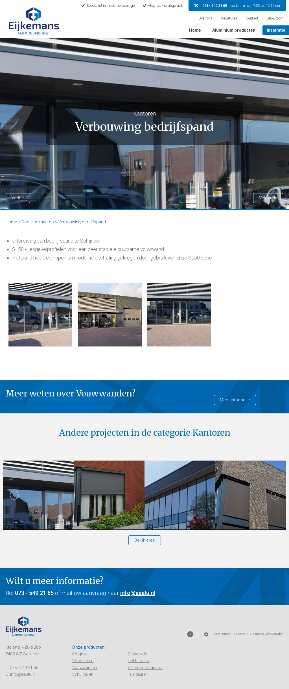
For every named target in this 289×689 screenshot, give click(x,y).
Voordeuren (82, 661)
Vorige (18, 197)
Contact (252, 18)
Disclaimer (222, 674)
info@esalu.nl (137, 593)
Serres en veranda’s (145, 667)
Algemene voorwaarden (266, 674)
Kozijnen (79, 654)
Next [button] (275, 497)
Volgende (268, 197)
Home (195, 30)
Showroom (275, 18)
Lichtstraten (138, 661)
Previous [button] (14, 497)
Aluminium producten (233, 30)
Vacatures (229, 18)
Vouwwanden (84, 667)
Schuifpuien (82, 674)
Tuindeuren (138, 674)
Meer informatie (235, 399)
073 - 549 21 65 (24, 667)
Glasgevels (137, 654)
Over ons (205, 18)
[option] (40, 314)
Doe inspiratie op (37, 221)
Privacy (239, 674)
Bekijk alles (144, 540)
